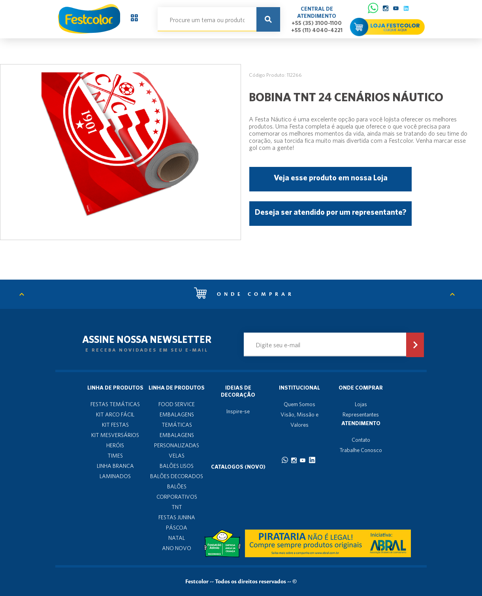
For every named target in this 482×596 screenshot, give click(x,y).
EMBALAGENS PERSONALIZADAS (176, 440)
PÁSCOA (176, 527)
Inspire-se (238, 411)
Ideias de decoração (238, 391)
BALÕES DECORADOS (176, 476)
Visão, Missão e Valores (299, 419)
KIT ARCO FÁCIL (115, 414)
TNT (176, 507)
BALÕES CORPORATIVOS (176, 491)
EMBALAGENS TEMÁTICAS (177, 419)
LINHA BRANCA (115, 466)
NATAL (176, 538)
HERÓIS (115, 445)
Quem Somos (299, 404)
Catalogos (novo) (238, 467)
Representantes (361, 414)
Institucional (299, 387)
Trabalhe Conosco (360, 450)
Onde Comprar (361, 387)
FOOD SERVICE (176, 404)
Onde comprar (244, 294)
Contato (361, 440)
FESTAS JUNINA (176, 517)
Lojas (361, 404)
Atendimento (360, 423)
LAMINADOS (115, 476)
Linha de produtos (115, 387)
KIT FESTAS (115, 425)
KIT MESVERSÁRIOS (115, 435)
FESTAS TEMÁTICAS (115, 404)
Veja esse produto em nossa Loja (331, 177)
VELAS (177, 455)
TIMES (115, 455)
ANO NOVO (176, 548)
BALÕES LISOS (177, 466)
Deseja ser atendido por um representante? (330, 211)
